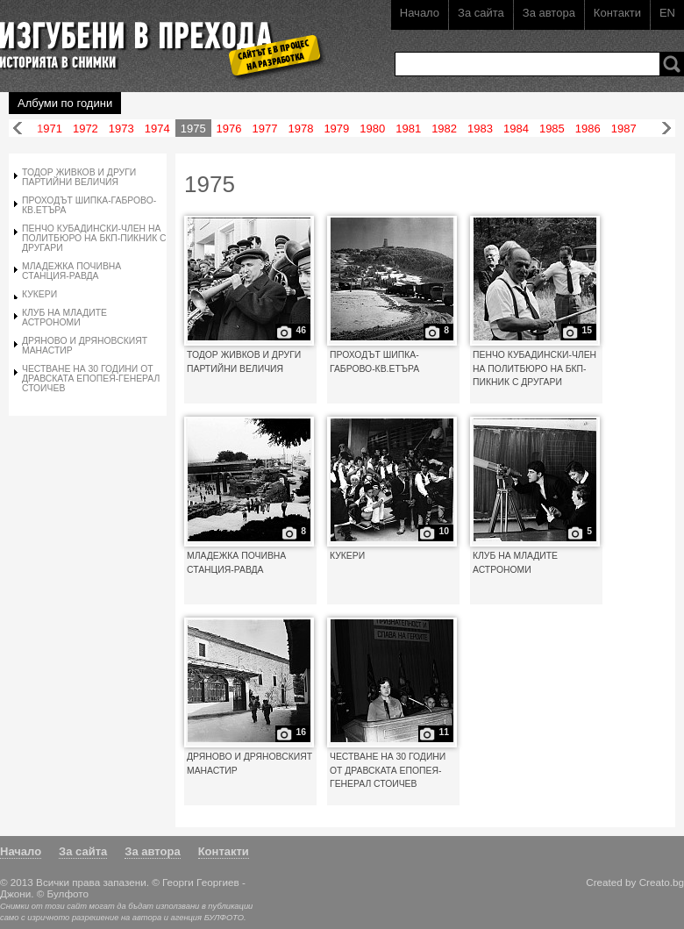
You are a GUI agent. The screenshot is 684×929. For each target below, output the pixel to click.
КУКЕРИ (39, 294)
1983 (480, 128)
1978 (300, 128)
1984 (516, 128)
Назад (17, 128)
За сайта (481, 12)
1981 (408, 128)
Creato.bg (661, 882)
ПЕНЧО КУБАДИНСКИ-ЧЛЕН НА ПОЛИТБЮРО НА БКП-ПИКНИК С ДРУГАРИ (94, 238)
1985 (552, 128)
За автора (549, 12)
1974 (157, 128)
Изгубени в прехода (155, 38)
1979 (336, 128)
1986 (588, 128)
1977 (265, 128)
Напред (666, 128)
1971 (49, 128)
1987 (624, 128)
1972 (85, 128)
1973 (121, 128)
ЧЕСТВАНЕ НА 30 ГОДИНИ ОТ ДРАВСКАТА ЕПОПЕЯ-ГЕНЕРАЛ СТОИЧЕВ (91, 378)
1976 (229, 128)
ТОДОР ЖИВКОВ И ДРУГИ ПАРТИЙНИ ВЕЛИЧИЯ (79, 177)
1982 (444, 128)
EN (667, 12)
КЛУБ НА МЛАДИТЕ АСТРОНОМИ (64, 317)
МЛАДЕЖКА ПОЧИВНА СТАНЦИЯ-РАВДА (71, 271)
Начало (419, 12)
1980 (372, 128)
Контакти (617, 12)
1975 (193, 128)
